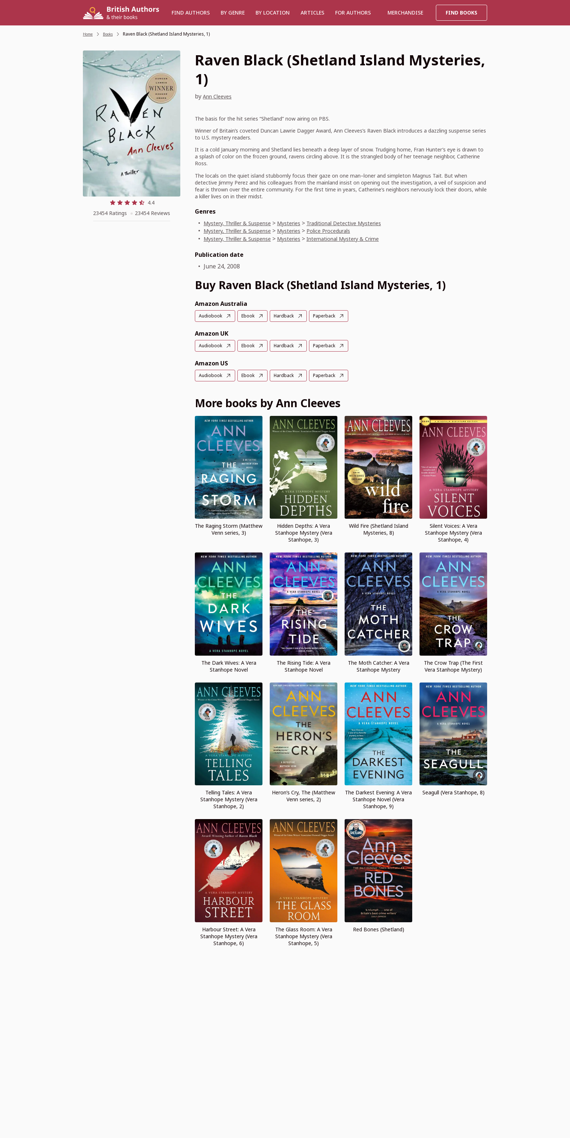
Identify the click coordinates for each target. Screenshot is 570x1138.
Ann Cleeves (219, 96)
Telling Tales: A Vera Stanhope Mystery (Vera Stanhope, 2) (228, 798)
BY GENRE (233, 12)
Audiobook (211, 315)
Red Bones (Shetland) (378, 928)
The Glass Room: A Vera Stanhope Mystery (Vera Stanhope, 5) (303, 935)
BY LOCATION (273, 12)
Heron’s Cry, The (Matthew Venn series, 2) (303, 795)
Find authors (191, 12)
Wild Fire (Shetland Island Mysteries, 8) (378, 528)
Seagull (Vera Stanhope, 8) (453, 791)
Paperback (331, 315)
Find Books (461, 12)
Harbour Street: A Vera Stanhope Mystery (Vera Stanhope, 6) (228, 935)
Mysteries (303, 223)
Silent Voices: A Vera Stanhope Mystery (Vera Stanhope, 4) (453, 531)
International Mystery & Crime (364, 239)
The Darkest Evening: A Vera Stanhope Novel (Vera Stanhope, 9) (378, 798)
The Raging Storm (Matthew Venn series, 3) (228, 528)
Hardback (289, 315)
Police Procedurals (348, 231)
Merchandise (405, 12)
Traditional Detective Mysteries (366, 223)
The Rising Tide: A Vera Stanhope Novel (303, 665)
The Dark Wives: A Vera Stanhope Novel (228, 665)
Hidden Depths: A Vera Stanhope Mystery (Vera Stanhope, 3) (303, 531)
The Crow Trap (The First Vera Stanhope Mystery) (453, 665)
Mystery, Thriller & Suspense (243, 223)
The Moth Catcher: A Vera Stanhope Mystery (378, 665)
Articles (312, 12)
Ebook (251, 315)
